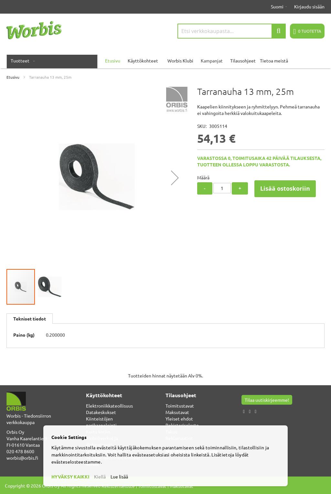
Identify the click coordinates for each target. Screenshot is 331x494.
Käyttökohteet (143, 60)
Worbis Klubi (180, 60)
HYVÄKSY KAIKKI (70, 476)
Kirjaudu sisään (309, 6)
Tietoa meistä (274, 60)
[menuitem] (21, 60)
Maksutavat (177, 412)
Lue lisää (119, 476)
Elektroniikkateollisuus (109, 406)
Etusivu (12, 77)
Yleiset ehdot (179, 418)
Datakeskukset (101, 412)
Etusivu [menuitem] (112, 60)
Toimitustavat (180, 406)
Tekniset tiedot (29, 318)
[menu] (165, 60)
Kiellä (100, 476)
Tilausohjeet (243, 60)
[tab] (29, 318)
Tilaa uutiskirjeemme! (267, 400)
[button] (175, 177)
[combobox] (231, 31)
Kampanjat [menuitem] (212, 60)
